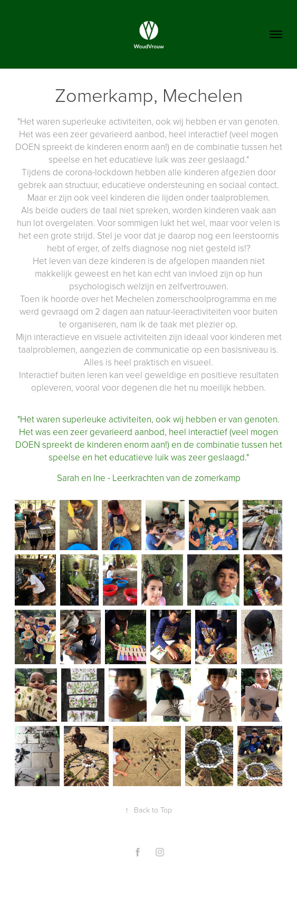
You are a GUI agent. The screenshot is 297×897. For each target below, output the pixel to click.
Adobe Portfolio (166, 877)
